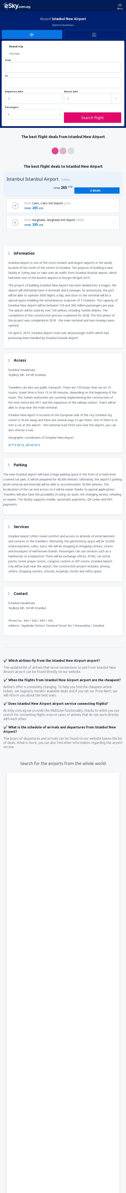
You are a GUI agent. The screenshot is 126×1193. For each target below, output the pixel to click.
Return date (71, 91)
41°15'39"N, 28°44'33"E (24, 445)
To (6, 76)
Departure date (14, 91)
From (8, 60)
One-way (14, 53)
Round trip (16, 46)
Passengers (12, 107)
